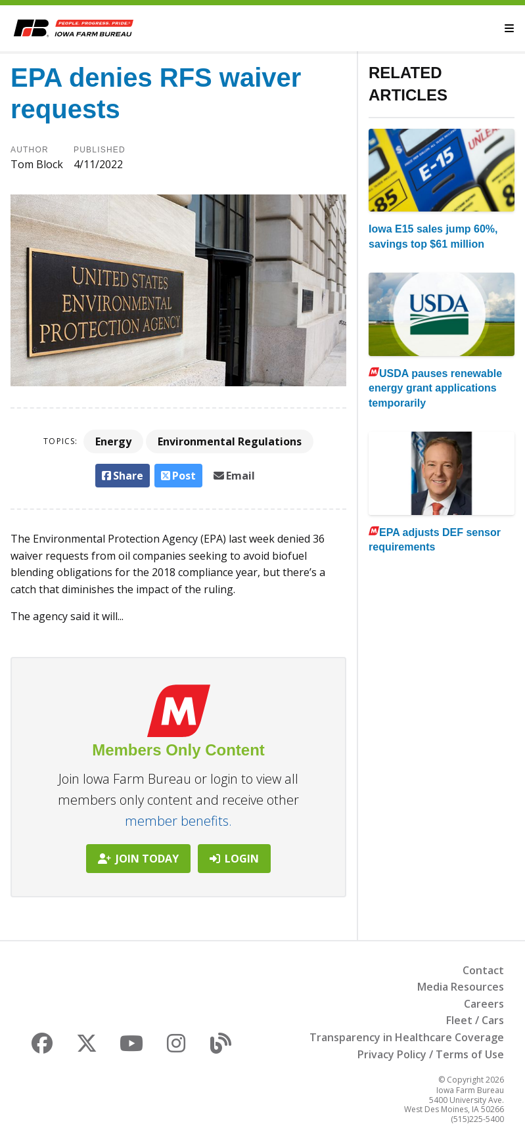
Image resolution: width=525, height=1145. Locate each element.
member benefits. (178, 821)
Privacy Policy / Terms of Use (430, 1054)
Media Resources (460, 986)
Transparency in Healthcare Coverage (406, 1037)
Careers (484, 1004)
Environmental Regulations (230, 441)
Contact (483, 970)
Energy (113, 441)
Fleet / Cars (475, 1020)
